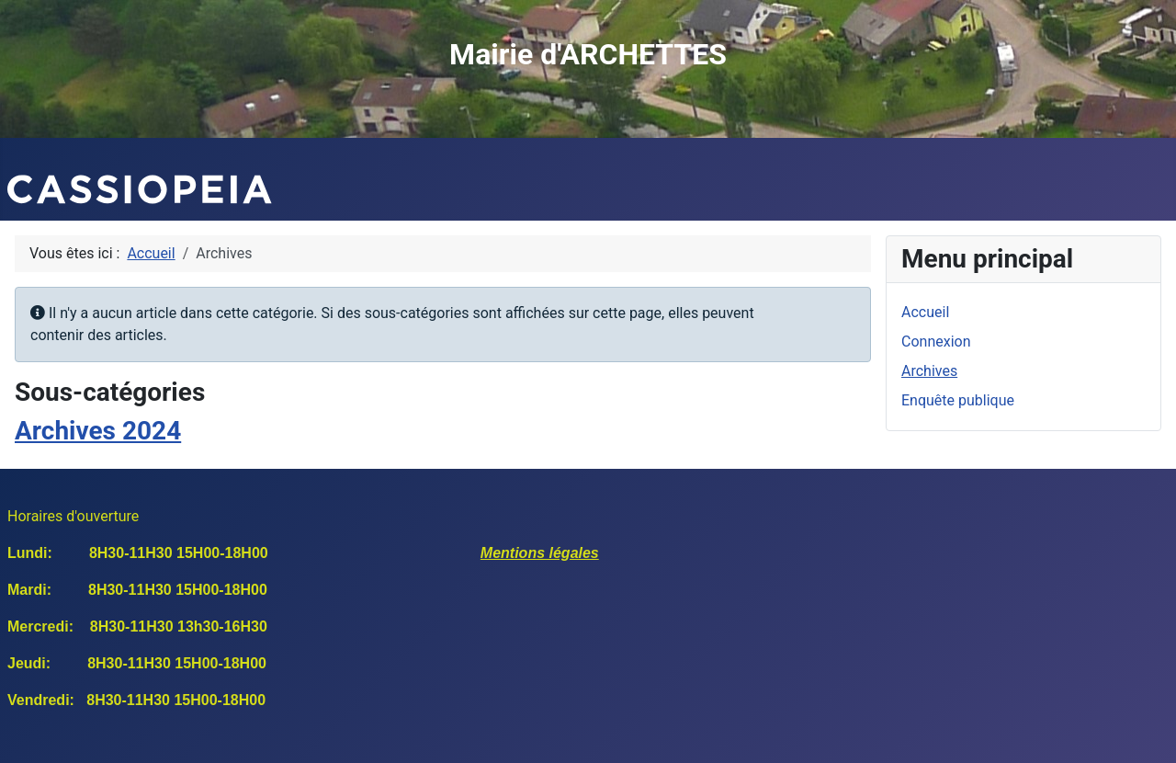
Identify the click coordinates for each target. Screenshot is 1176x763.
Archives (929, 371)
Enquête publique (957, 400)
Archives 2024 (98, 431)
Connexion (935, 341)
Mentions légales (540, 553)
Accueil (925, 312)
